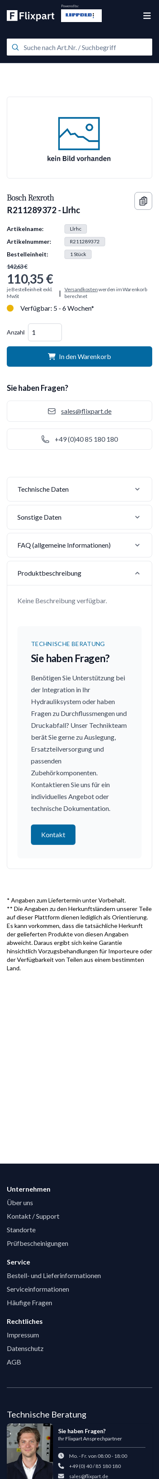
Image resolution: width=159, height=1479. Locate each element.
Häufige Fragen (29, 1302)
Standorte (21, 1230)
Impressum (23, 1335)
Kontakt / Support (33, 1216)
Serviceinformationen (38, 1289)
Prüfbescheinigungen (37, 1243)
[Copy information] (143, 201)
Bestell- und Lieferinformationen (54, 1275)
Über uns (20, 1202)
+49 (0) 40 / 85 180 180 (95, 1466)
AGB (14, 1362)
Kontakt (53, 834)
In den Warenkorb (79, 356)
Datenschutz (25, 1348)
